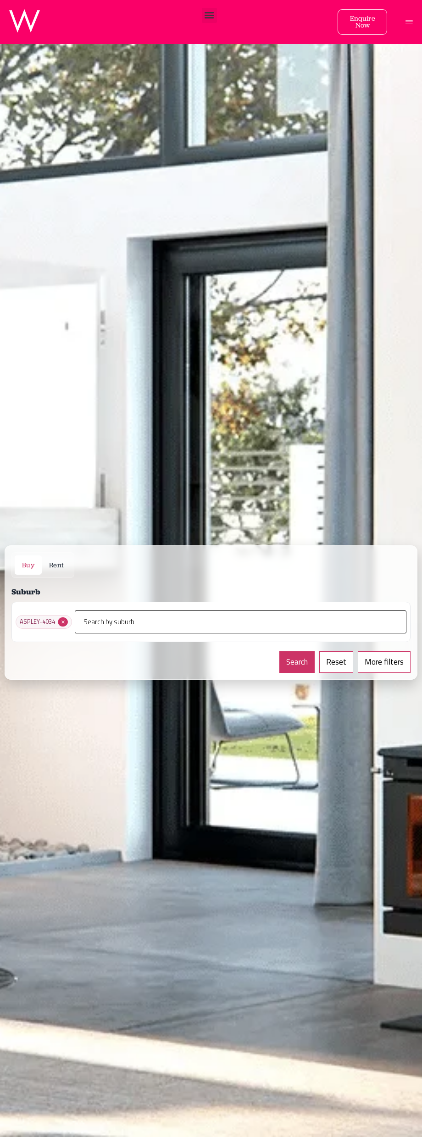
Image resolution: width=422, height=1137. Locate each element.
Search (297, 662)
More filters (384, 662)
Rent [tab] (56, 565)
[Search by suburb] (240, 621)
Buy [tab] (28, 565)
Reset (336, 662)
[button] (209, 15)
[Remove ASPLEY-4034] (63, 622)
